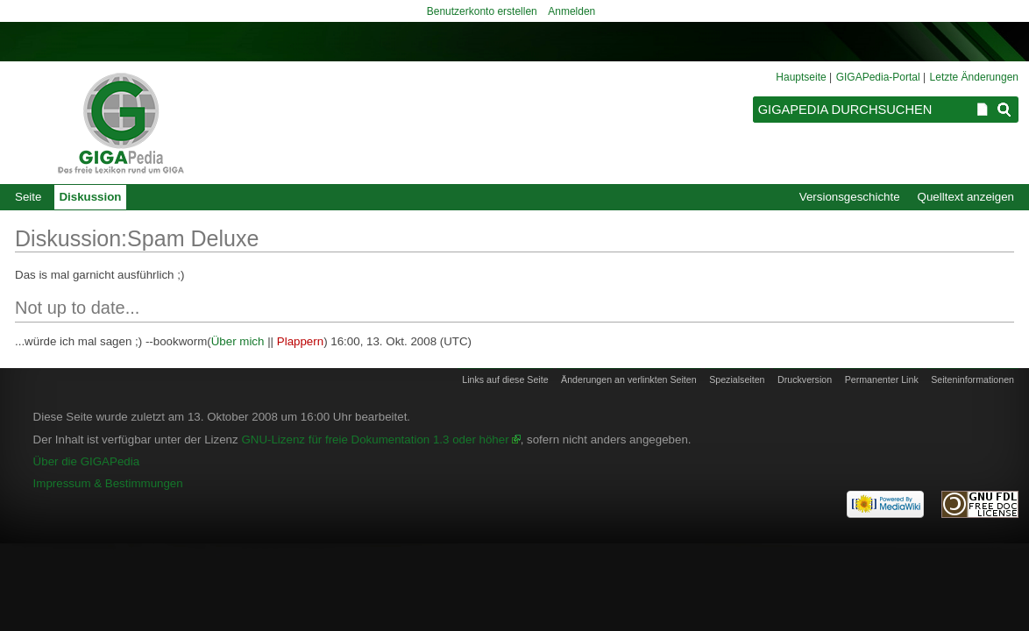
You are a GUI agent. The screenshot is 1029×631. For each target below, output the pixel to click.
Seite (28, 196)
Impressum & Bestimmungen (108, 483)
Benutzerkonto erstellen (482, 11)
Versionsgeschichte (849, 196)
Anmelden (571, 11)
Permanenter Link (882, 379)
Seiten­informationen (972, 379)
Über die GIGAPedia (86, 461)
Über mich (238, 341)
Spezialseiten (736, 379)
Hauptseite (801, 77)
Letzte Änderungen (974, 77)
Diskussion (90, 196)
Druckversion (804, 379)
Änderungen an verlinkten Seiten (629, 379)
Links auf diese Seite (505, 379)
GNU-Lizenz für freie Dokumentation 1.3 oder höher (374, 439)
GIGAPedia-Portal (878, 77)
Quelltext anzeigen (966, 196)
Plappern (300, 341)
